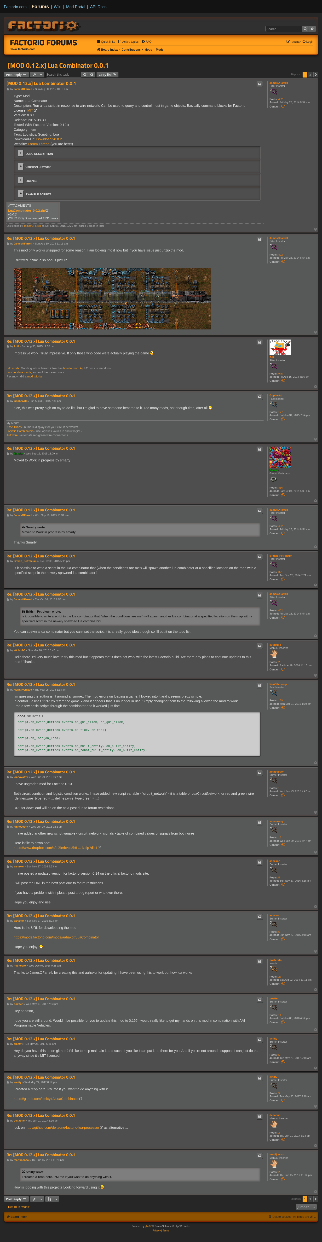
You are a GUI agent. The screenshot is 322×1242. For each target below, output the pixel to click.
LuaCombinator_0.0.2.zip (26, 210)
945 (280, 373)
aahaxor (275, 861)
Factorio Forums (43, 42)
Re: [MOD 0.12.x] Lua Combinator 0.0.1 (40, 238)
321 (280, 572)
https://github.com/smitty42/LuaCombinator (46, 1099)
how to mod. (71, 368)
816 (280, 487)
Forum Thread (38, 144)
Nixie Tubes (14, 427)
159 (280, 700)
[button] (315, 75)
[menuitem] (128, 42)
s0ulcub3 (275, 644)
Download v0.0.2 (49, 139)
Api (82, 368)
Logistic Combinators (20, 431)
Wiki (57, 7)
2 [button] (310, 74)
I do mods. (13, 368)
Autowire (12, 435)
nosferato (276, 960)
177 (280, 412)
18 (279, 788)
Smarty (274, 470)
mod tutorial (34, 376)
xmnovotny (277, 771)
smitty (273, 1038)
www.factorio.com (23, 49)
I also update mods (18, 372)
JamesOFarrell (279, 82)
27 (279, 976)
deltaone (275, 1115)
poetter (274, 998)
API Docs (98, 7)
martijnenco (277, 1154)
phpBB (148, 1226)
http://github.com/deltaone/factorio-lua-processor (62, 1127)
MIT (30, 110)
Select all (35, 716)
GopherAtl (276, 395)
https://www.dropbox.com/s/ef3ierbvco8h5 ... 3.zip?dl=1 (56, 848)
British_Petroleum (281, 555)
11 (279, 1015)
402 (280, 99)
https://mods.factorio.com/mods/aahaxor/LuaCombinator (56, 937)
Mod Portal (75, 7)
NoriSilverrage (279, 684)
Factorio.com (15, 7)
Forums (40, 6)
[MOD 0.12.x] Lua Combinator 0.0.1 (58, 65)
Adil (272, 357)
